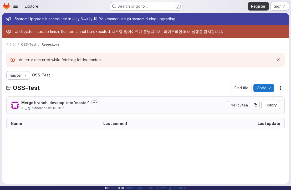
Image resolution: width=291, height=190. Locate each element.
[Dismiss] (278, 60)
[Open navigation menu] (15, 6)
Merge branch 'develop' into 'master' (55, 102)
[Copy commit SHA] (255, 105)
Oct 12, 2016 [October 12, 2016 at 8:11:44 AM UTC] (55, 108)
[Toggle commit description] (94, 102)
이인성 (26, 108)
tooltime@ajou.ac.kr (140, 188)
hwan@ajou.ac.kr (173, 188)
